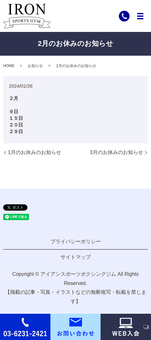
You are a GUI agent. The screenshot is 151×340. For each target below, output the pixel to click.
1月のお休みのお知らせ (34, 152)
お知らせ (35, 66)
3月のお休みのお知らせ (116, 152)
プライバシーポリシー (75, 241)
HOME (9, 66)
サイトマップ (76, 257)
